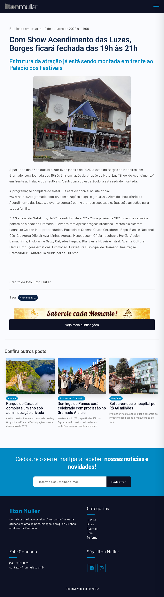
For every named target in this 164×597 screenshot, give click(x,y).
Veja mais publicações (82, 325)
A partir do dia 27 (28, 297)
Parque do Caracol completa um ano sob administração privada (25, 408)
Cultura (91, 520)
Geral (90, 533)
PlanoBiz (93, 588)
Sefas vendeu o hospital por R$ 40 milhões (133, 405)
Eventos (92, 528)
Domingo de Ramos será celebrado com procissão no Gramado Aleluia (82, 408)
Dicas (90, 524)
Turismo (92, 537)
